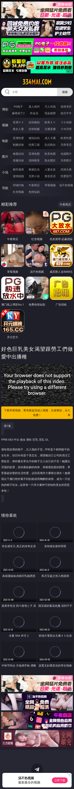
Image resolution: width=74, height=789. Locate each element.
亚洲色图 (34, 154)
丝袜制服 (34, 129)
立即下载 (59, 780)
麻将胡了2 (18, 113)
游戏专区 (66, 106)
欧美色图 (50, 154)
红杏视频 (18, 192)
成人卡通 (50, 138)
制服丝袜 (18, 144)
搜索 (65, 92)
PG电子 (18, 106)
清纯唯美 (34, 160)
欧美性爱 (66, 138)
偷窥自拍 (18, 154)
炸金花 (34, 113)
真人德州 (34, 106)
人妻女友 (50, 169)
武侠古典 (66, 169)
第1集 (7, 426)
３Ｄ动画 (66, 122)
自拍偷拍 (34, 122)
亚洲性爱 (18, 138)
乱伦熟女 (50, 144)
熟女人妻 (18, 129)
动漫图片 (66, 154)
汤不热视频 (66, 185)
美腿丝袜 (18, 160)
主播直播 (50, 129)
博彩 (5, 109)
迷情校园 (18, 176)
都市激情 (18, 169)
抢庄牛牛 (66, 113)
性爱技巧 (66, 176)
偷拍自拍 (34, 138)
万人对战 (50, 106)
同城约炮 (18, 185)
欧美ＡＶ (50, 122)
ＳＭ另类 (66, 129)
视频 (5, 125)
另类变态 (66, 144)
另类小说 (34, 176)
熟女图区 (50, 160)
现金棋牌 (50, 113)
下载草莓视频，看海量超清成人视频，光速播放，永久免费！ (37, 412)
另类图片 (66, 160)
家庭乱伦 (34, 169)
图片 (5, 156)
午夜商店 (34, 185)
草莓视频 (50, 185)
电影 (5, 141)
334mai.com (37, 82)
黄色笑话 (50, 176)
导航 (5, 188)
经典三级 (34, 144)
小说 (5, 172)
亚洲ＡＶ (18, 122)
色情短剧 (34, 192)
